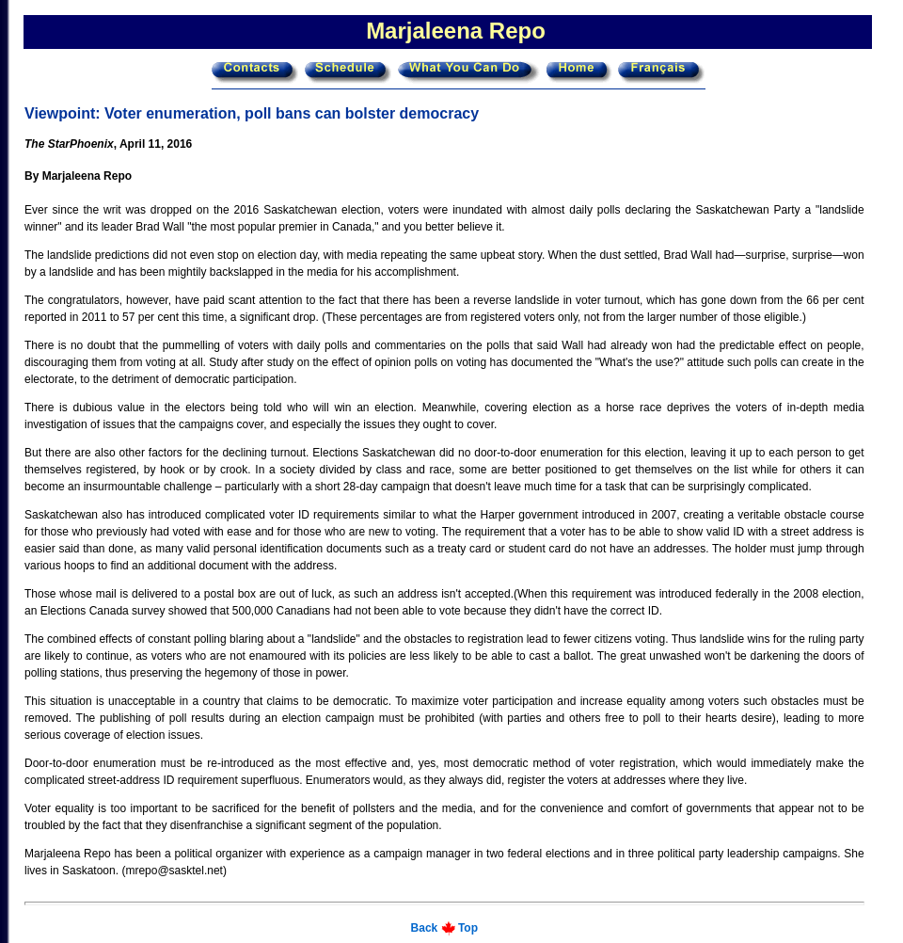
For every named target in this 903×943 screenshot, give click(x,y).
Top (468, 928)
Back (424, 928)
